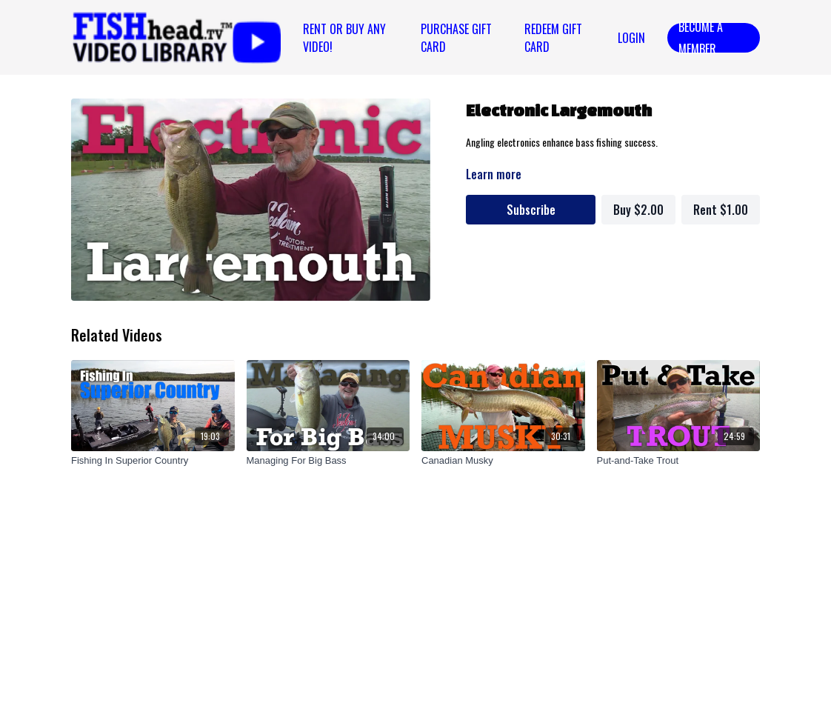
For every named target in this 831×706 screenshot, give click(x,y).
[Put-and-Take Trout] (679, 460)
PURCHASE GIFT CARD (456, 38)
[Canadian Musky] (503, 460)
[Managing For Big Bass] (328, 460)
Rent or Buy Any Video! (344, 38)
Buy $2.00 (638, 210)
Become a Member (700, 38)
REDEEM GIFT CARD (553, 38)
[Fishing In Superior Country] (153, 460)
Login (631, 38)
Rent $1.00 (720, 210)
